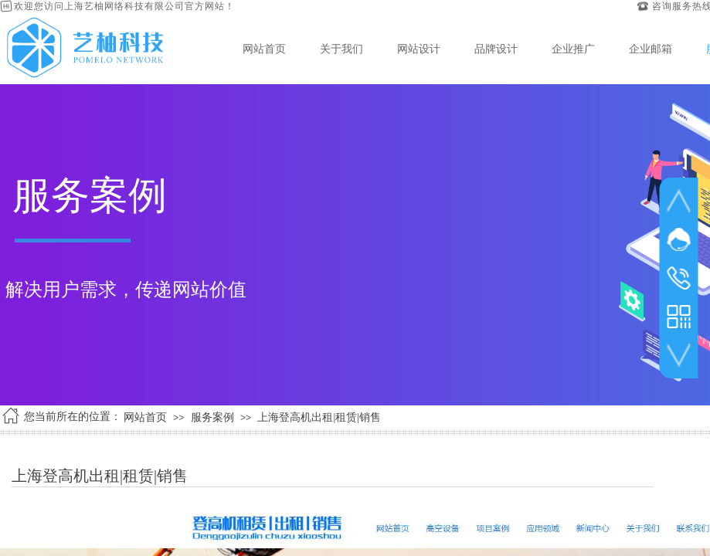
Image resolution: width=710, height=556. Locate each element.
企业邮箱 (650, 48)
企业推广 (573, 48)
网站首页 (264, 48)
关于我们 (341, 48)
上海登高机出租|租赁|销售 (319, 417)
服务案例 (212, 417)
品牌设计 (496, 48)
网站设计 (418, 48)
